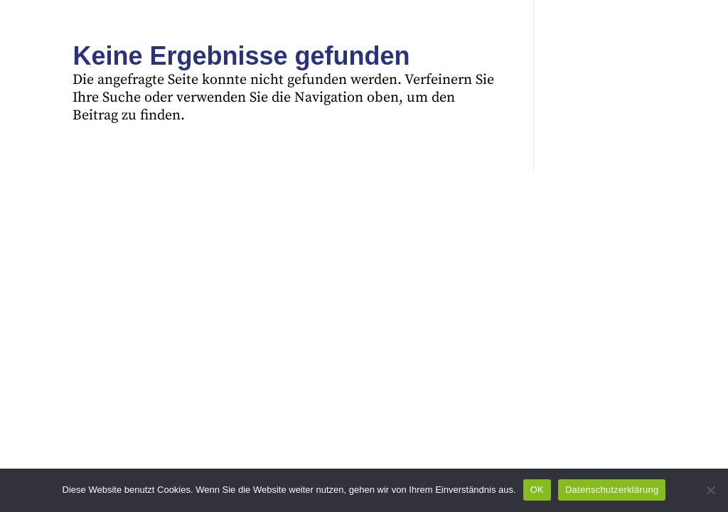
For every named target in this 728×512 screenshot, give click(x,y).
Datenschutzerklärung (611, 489)
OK (537, 489)
